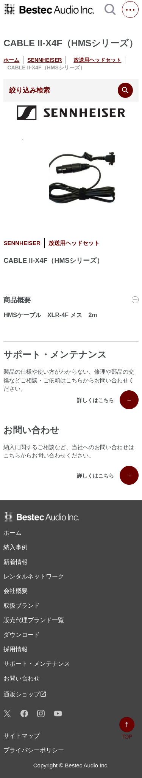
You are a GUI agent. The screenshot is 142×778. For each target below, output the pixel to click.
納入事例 (15, 547)
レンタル (33, 576)
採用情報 (15, 649)
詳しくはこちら (108, 399)
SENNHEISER (44, 60)
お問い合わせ (21, 678)
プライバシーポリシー (33, 750)
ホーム (11, 60)
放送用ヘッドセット (97, 60)
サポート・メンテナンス (36, 663)
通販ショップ (25, 694)
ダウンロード (21, 635)
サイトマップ (21, 735)
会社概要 (15, 591)
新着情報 (15, 562)
